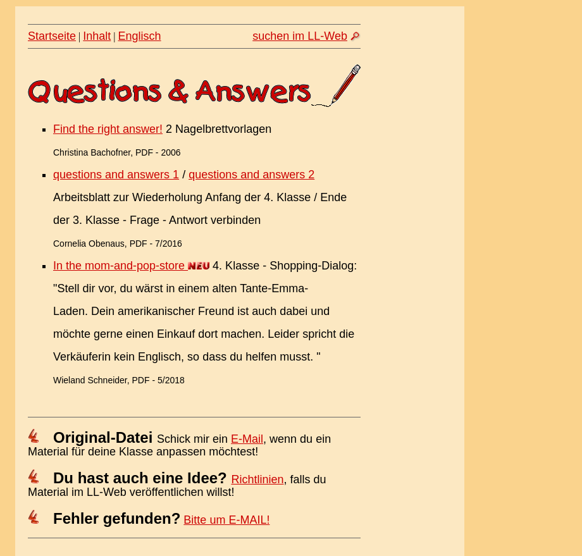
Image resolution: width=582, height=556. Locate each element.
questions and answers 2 (251, 174)
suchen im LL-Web (299, 36)
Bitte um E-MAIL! (226, 520)
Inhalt (97, 36)
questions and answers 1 (116, 174)
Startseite (52, 36)
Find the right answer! (108, 129)
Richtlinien (257, 479)
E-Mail (247, 439)
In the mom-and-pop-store (120, 265)
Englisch (139, 36)
